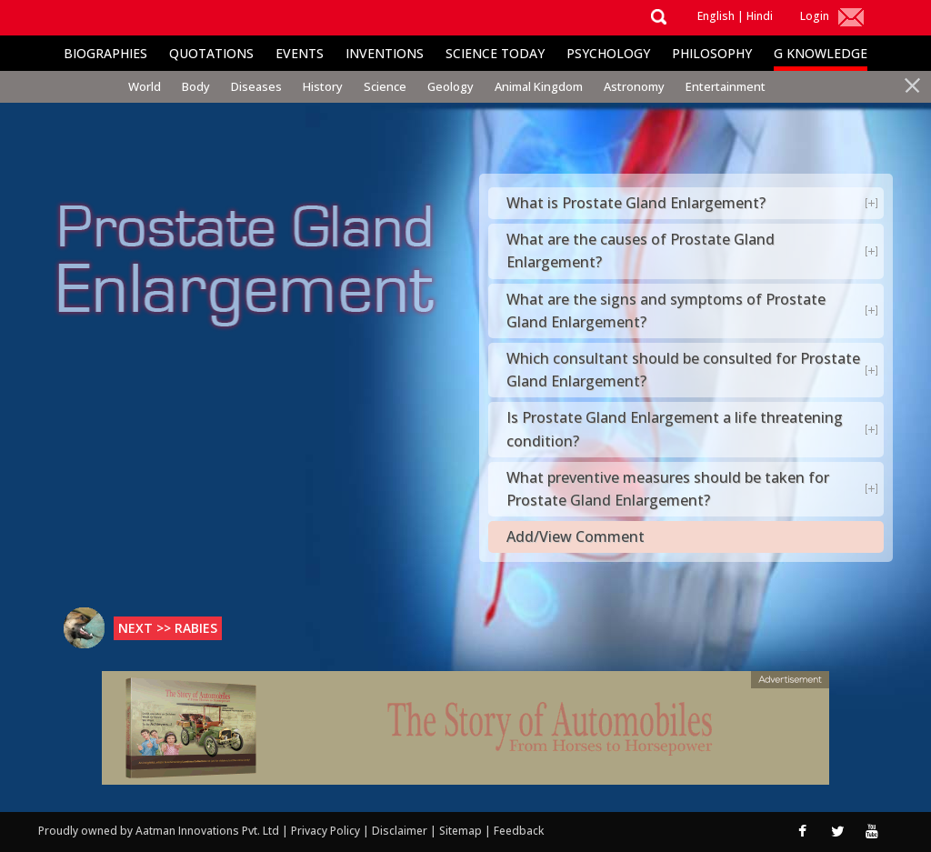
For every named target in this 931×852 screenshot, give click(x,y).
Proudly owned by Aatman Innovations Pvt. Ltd (158, 830)
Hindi (759, 16)
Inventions (384, 53)
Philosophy (712, 53)
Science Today (495, 53)
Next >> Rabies (167, 627)
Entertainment (726, 86)
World (144, 86)
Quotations (211, 53)
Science (385, 86)
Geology (450, 86)
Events (299, 53)
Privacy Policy (327, 830)
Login (814, 16)
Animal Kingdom (539, 86)
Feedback (519, 830)
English (716, 16)
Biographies (105, 53)
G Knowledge (820, 53)
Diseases (256, 86)
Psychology (608, 53)
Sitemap (462, 830)
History (323, 86)
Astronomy (634, 86)
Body (196, 86)
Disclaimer (399, 830)
